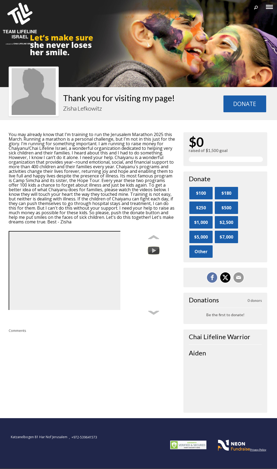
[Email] (238, 277)
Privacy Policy (258, 449)
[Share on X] (225, 277)
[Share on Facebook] (212, 277)
